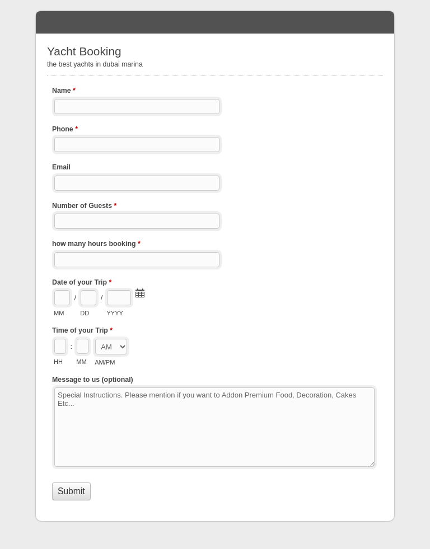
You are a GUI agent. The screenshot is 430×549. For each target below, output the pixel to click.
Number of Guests (84, 207)
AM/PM (105, 362)
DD (84, 313)
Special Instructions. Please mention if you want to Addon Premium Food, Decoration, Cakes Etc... (214, 427)
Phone (65, 130)
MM (59, 313)
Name (64, 92)
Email (61, 167)
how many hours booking (96, 245)
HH (58, 361)
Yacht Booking (215, 22)
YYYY (114, 313)
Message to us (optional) (92, 380)
